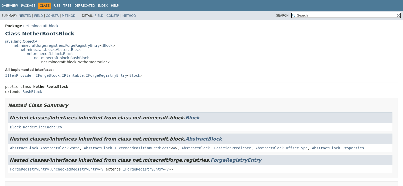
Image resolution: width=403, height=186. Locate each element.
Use (57, 5)
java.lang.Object (20, 41)
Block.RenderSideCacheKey (36, 127)
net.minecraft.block (40, 26)
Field (38, 16)
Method (68, 16)
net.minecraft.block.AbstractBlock (50, 50)
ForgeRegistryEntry (236, 160)
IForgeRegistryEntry (106, 75)
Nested (25, 16)
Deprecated (84, 5)
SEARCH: (283, 15)
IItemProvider (19, 75)
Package (28, 5)
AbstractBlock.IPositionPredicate (216, 148)
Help (115, 5)
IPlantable (72, 75)
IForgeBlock (48, 75)
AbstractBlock (203, 139)
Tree (67, 5)
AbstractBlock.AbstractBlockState (45, 148)
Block (108, 45)
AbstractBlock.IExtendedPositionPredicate (127, 148)
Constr (52, 16)
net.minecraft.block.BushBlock (61, 58)
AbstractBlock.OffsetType (281, 148)
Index (103, 5)
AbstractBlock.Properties (338, 148)
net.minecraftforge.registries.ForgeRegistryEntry (56, 45)
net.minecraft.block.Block (50, 54)
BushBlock (32, 92)
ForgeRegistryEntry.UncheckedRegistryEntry (54, 169)
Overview (10, 5)
